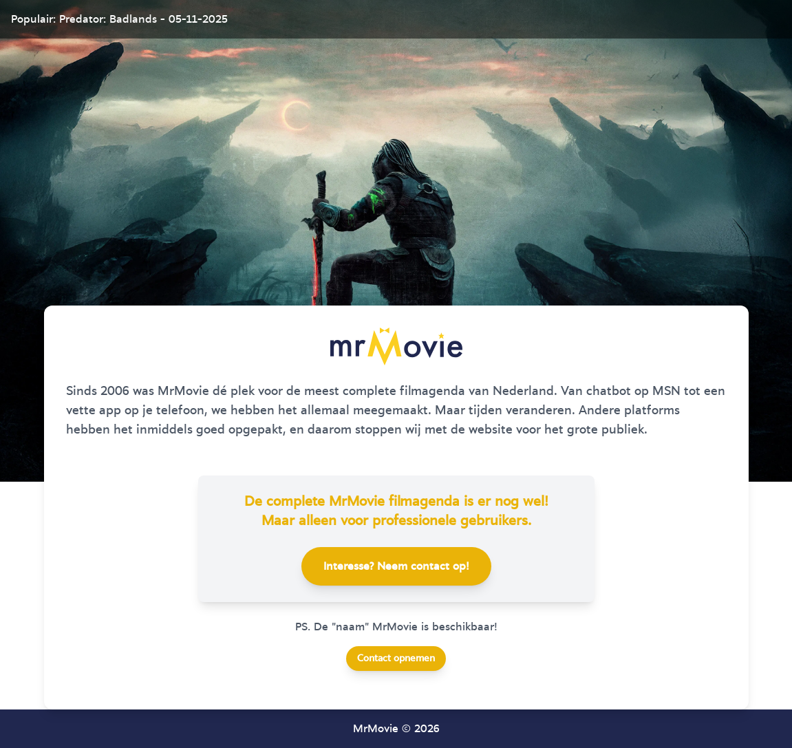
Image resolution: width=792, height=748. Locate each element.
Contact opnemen (396, 658)
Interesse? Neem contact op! (396, 566)
